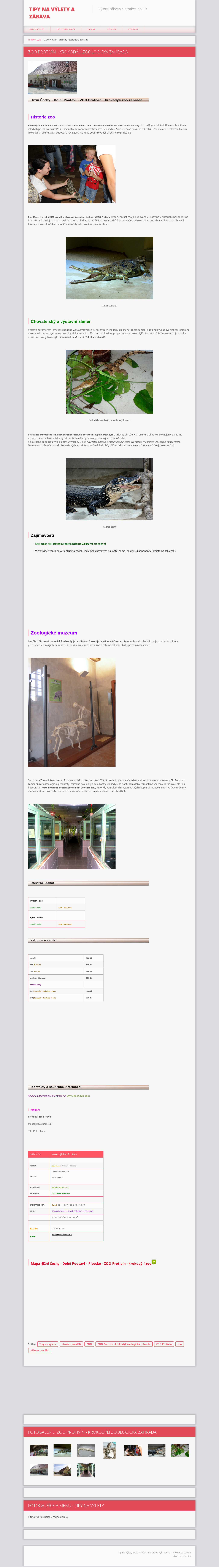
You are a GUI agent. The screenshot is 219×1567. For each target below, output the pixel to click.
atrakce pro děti (71, 1344)
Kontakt (133, 30)
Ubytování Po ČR (66, 30)
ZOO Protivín (164, 1344)
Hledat (187, 8)
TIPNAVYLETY (34, 40)
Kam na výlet (37, 30)
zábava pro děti (40, 1351)
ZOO (89, 1344)
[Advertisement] (109, 1391)
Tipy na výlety (47, 1344)
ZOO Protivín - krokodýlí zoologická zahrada (124, 1344)
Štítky (31, 1344)
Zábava (91, 30)
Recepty (111, 30)
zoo (180, 1344)
